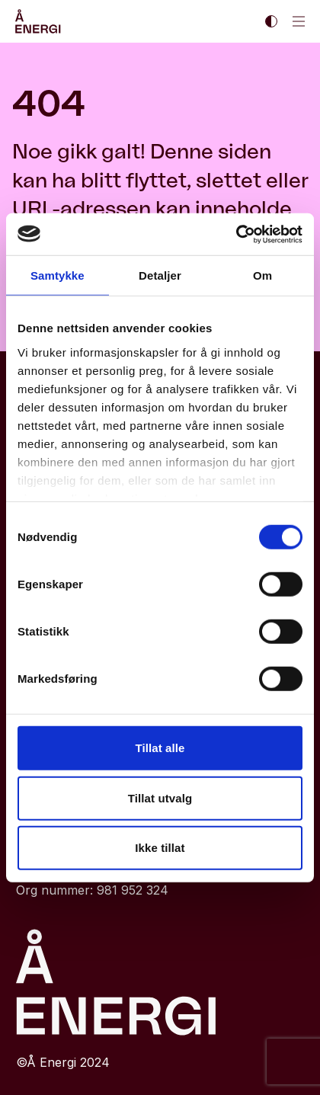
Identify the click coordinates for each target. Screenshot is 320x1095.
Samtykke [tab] (57, 275)
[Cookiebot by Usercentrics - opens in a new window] (235, 234)
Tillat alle (159, 747)
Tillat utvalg (160, 797)
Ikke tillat (159, 847)
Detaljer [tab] (160, 275)
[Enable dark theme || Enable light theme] (271, 21)
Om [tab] (262, 275)
